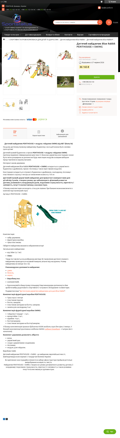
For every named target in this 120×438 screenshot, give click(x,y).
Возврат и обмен (53, 35)
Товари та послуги (11, 35)
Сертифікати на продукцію (99, 35)
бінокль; (10, 273)
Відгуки (80, 35)
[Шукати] (99, 22)
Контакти (68, 35)
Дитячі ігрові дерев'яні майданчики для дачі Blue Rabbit (42, 291)
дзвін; (9, 271)
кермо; (10, 275)
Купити (97, 77)
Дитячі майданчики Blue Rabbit (72, 40)
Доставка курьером (33, 35)
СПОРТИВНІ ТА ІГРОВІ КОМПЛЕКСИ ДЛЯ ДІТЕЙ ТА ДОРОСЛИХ (33, 40)
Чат (110, 432)
